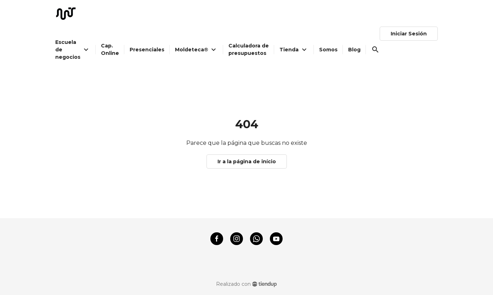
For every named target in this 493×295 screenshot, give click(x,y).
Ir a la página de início (246, 161)
